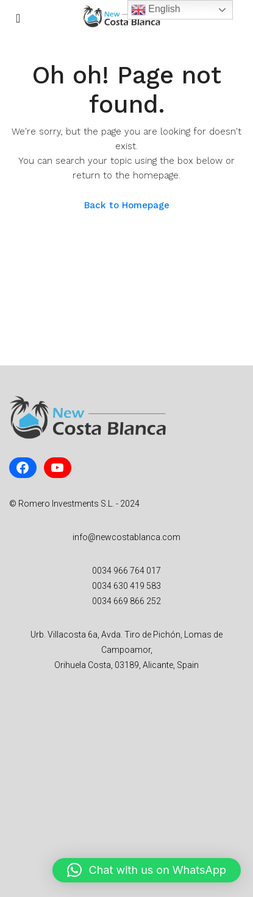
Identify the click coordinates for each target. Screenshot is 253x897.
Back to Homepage (126, 205)
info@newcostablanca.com (126, 537)
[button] (146, 870)
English (155, 9)
